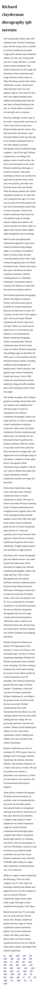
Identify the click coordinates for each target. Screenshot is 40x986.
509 (30, 959)
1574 (25, 968)
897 (31, 971)
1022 (10, 956)
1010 (30, 962)
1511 (31, 965)
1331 (24, 965)
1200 (5, 980)
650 (24, 956)
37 (24, 977)
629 (11, 965)
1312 (18, 968)
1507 (5, 959)
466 (17, 962)
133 (25, 980)
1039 (18, 980)
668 (12, 959)
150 (19, 974)
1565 (5, 974)
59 (31, 974)
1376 (11, 971)
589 (17, 965)
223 (35, 977)
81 (11, 962)
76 (4, 956)
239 (5, 968)
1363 (24, 971)
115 (12, 980)
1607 (11, 968)
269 (5, 965)
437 (18, 971)
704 (5, 977)
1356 (32, 968)
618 (24, 959)
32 (31, 980)
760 (30, 956)
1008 (5, 983)
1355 (5, 962)
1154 (11, 977)
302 (23, 962)
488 (18, 977)
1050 (17, 956)
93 (29, 977)
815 (25, 974)
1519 (12, 974)
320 (18, 959)
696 (5, 971)
